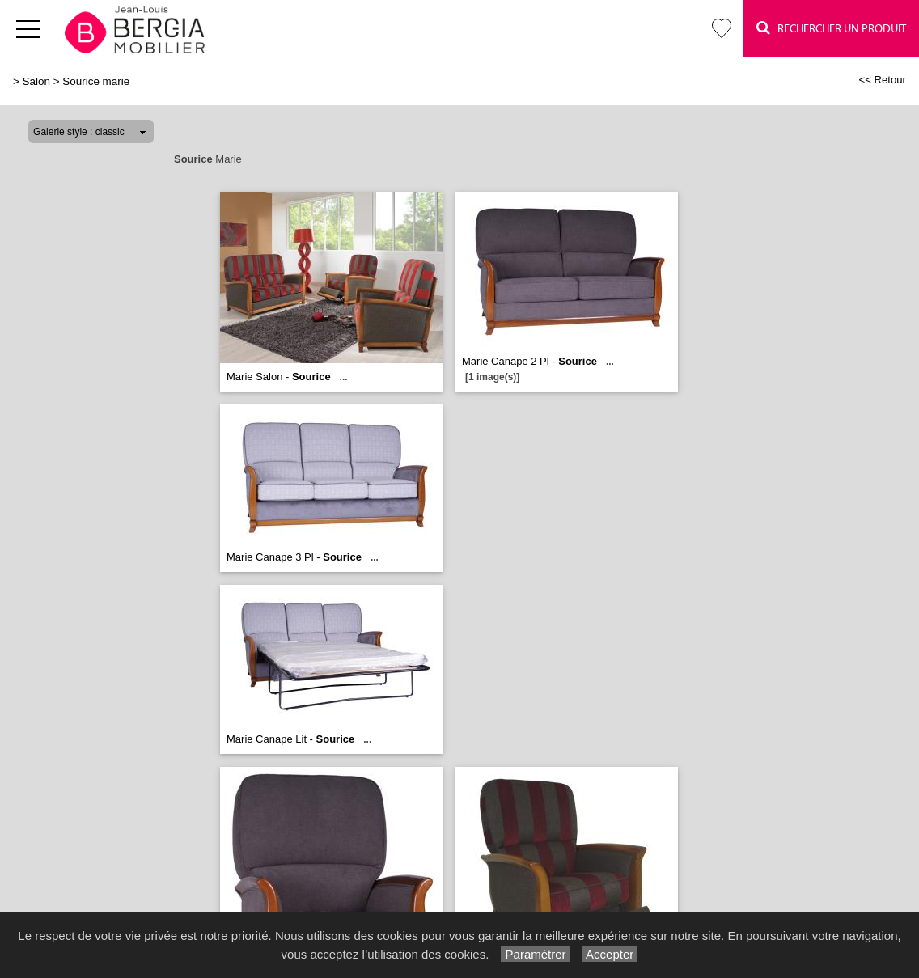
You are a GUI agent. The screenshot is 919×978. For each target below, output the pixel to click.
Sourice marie (95, 81)
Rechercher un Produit (831, 28)
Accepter (610, 954)
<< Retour (882, 80)
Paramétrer (535, 954)
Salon (36, 81)
